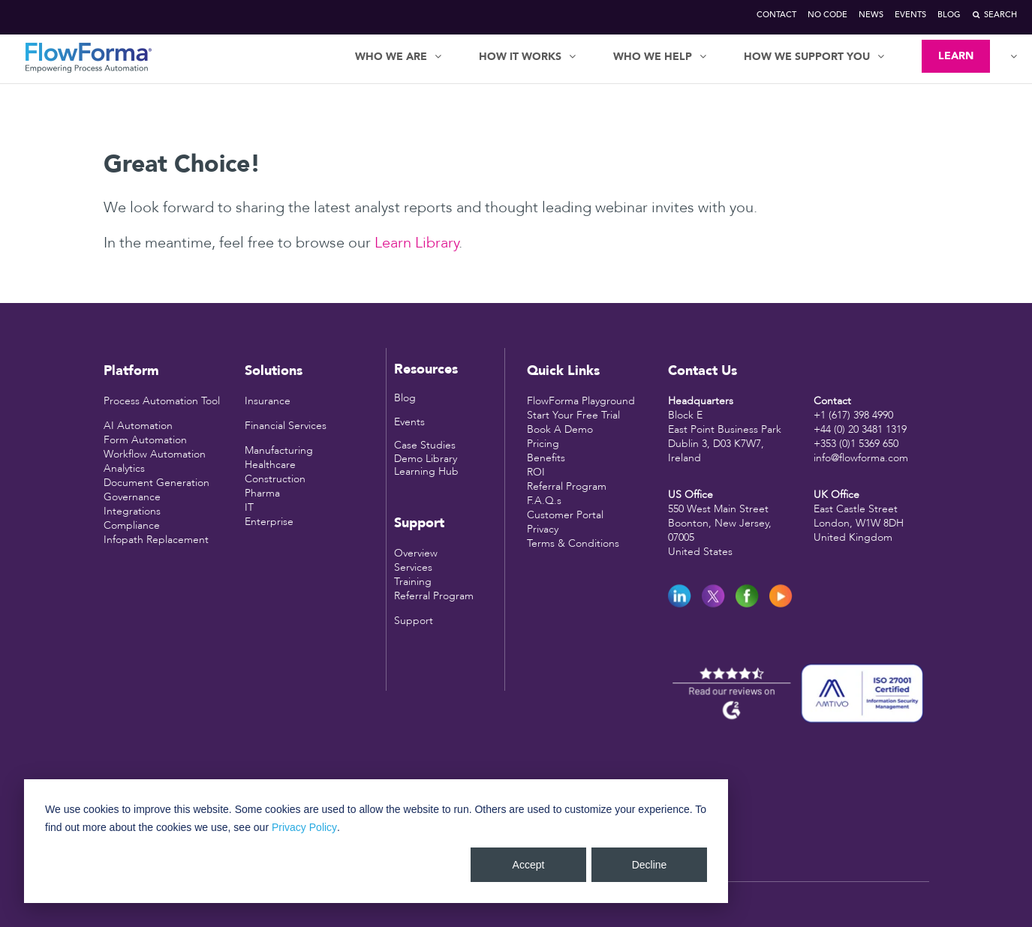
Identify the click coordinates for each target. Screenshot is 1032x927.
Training (413, 581)
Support (413, 621)
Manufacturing (279, 450)
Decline (649, 865)
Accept (529, 865)
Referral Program (434, 596)
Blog (405, 398)
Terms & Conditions (573, 543)
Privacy (542, 529)
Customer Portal (565, 515)
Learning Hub (426, 471)
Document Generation (156, 483)
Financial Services (285, 425)
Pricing (543, 443)
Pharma (262, 493)
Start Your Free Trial (573, 415)
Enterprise (269, 521)
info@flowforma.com (861, 458)
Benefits (546, 458)
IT (249, 507)
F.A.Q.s (544, 501)
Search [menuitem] (1000, 14)
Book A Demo (560, 429)
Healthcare (270, 465)
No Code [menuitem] (827, 14)
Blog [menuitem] (949, 14)
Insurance (267, 401)
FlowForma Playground (581, 401)
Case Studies (425, 445)
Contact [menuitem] (776, 14)
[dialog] (376, 841)
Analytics (124, 468)
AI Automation (138, 425)
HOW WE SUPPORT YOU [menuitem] (807, 57)
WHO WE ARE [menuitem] (391, 57)
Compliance (132, 525)
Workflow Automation (155, 454)
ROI (536, 472)
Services (413, 567)
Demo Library (425, 459)
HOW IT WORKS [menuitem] (520, 57)
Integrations (132, 511)
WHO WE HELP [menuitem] (652, 57)
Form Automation (145, 440)
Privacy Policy (304, 827)
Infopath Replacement (156, 539)
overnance (136, 497)
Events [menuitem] (910, 14)
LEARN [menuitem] (955, 56)
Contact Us (702, 371)
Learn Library (417, 242)
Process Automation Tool (162, 401)
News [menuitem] (871, 14)
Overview (416, 553)
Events (409, 422)
